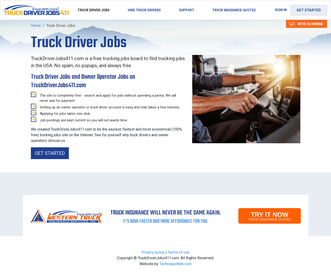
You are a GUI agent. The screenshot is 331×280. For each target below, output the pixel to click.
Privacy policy (153, 252)
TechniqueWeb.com (175, 264)
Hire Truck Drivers (144, 10)
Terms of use (179, 252)
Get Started (309, 10)
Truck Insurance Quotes (234, 10)
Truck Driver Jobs (94, 10)
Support (186, 10)
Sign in (281, 10)
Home (36, 25)
